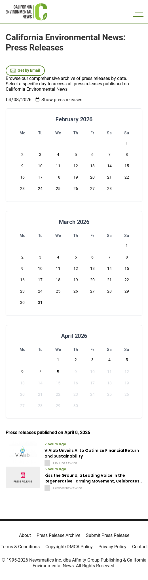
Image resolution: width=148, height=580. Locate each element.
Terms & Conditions (20, 546)
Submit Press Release (107, 535)
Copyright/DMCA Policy (69, 546)
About (25, 535)
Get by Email (25, 70)
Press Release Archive (58, 535)
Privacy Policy (112, 546)
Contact (140, 546)
